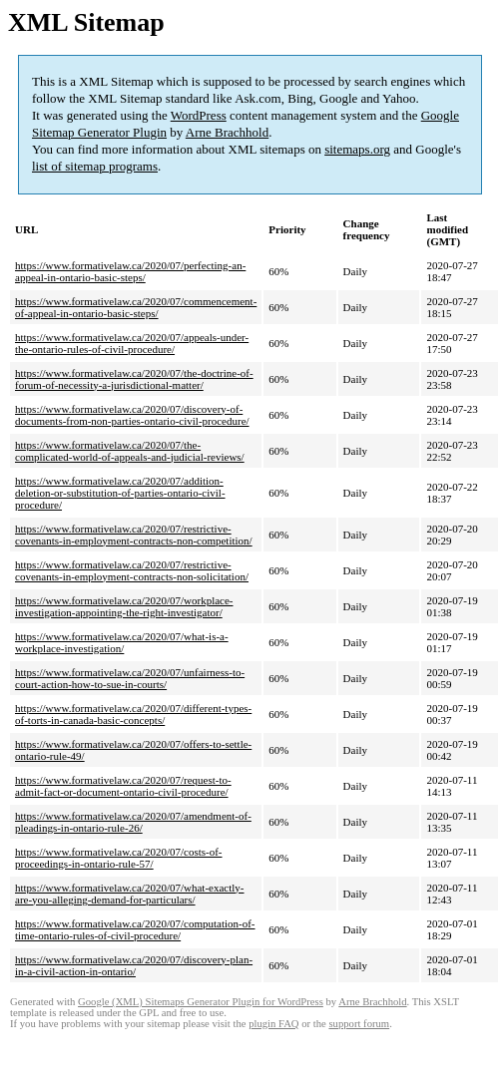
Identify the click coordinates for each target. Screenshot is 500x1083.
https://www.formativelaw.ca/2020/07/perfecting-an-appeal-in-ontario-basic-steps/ (130, 271)
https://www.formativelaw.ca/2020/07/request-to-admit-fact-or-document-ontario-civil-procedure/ (123, 786)
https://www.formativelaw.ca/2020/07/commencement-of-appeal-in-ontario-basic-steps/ (135, 307)
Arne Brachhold (227, 132)
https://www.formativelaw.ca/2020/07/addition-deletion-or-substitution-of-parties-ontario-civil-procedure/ (120, 493)
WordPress (199, 115)
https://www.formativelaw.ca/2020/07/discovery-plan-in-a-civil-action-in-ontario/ (133, 965)
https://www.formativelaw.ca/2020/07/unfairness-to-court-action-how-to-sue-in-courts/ (130, 678)
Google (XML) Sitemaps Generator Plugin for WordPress (200, 1001)
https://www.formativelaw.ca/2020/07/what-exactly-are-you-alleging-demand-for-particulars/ (130, 893)
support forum (358, 1023)
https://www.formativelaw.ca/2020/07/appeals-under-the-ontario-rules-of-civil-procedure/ (132, 343)
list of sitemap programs (95, 166)
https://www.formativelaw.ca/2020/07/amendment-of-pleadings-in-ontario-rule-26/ (133, 822)
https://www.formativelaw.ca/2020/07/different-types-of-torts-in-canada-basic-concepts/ (133, 714)
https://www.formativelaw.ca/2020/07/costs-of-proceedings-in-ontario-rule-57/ (119, 858)
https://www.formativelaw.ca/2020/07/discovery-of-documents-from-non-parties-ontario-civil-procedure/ (132, 415)
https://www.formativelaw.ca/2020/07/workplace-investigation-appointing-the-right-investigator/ (124, 606)
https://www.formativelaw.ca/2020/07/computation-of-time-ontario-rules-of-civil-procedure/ (135, 929)
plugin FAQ (273, 1023)
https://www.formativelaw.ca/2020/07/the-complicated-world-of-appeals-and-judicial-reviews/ (130, 451)
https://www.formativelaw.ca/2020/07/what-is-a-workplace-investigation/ (122, 642)
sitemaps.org (357, 149)
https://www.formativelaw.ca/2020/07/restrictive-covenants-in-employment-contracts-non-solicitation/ (132, 570)
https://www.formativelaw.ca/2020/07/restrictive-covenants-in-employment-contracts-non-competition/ (133, 534)
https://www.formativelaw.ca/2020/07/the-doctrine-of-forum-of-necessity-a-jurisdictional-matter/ (134, 379)
